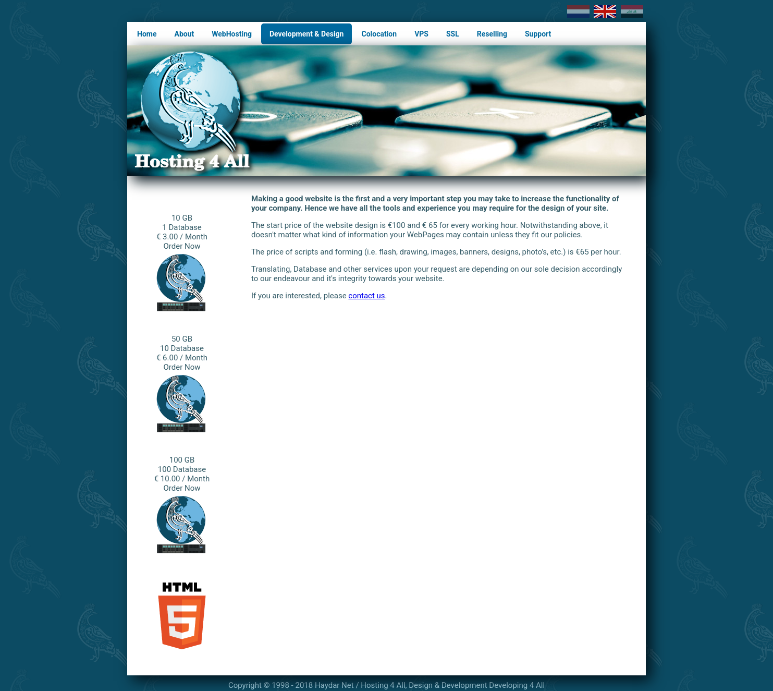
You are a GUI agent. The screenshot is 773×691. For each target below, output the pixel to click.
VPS (421, 34)
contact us (366, 295)
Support (538, 34)
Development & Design (306, 34)
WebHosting (232, 34)
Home (146, 34)
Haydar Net (334, 685)
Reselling (492, 34)
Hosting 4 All (383, 685)
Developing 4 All (517, 685)
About (184, 34)
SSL (452, 34)
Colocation (379, 34)
